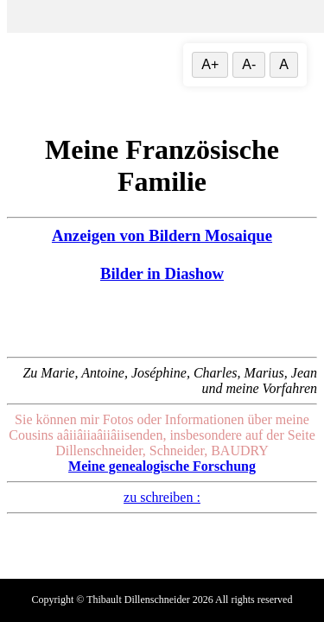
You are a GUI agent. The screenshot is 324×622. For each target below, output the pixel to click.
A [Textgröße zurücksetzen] (284, 64)
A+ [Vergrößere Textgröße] (210, 64)
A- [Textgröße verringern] (249, 64)
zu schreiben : (162, 497)
